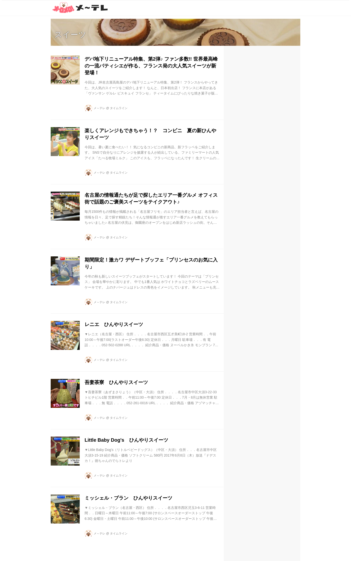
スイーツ (70, 34)
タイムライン (118, 108)
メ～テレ (99, 108)
